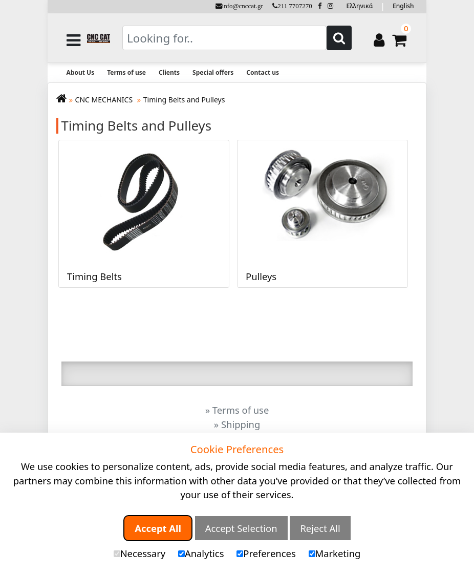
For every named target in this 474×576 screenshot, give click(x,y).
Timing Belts (94, 275)
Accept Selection (241, 528)
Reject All (320, 528)
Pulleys (261, 275)
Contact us (262, 72)
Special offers (212, 72)
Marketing (335, 553)
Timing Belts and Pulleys (184, 99)
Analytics (201, 553)
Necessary (139, 553)
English (403, 6)
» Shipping (237, 424)
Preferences (265, 553)
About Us (81, 72)
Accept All (158, 528)
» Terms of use (237, 409)
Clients (169, 72)
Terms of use (126, 72)
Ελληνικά (360, 6)
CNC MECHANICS (105, 99)
